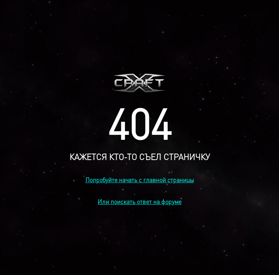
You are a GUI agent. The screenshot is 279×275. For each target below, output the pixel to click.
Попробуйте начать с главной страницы (139, 180)
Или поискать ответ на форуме (139, 201)
